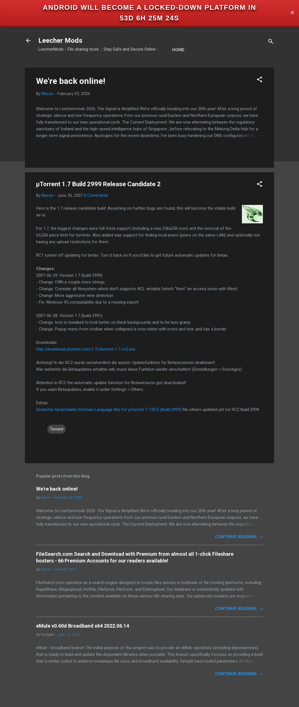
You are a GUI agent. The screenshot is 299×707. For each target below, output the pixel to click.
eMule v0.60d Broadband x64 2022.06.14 (82, 626)
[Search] (270, 42)
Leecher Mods (60, 40)
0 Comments (96, 195)
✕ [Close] (292, 13)
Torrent (56, 429)
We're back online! (70, 81)
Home (178, 49)
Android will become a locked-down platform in (149, 7)
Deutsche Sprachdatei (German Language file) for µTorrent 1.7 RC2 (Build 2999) (109, 409)
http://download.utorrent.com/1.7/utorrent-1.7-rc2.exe (85, 349)
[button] (259, 80)
